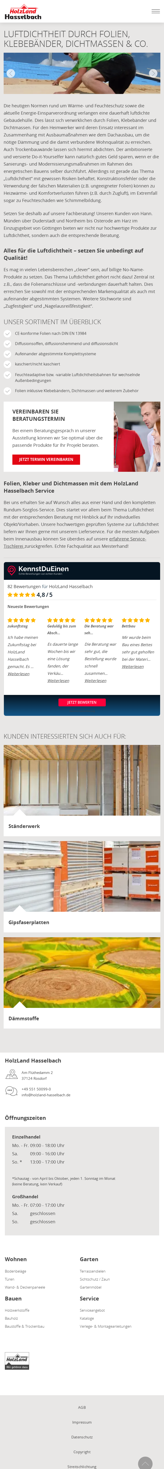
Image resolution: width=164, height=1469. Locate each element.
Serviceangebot (92, 1310)
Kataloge (87, 1318)
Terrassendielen (93, 1271)
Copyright (82, 1451)
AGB (82, 1407)
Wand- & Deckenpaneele (25, 1287)
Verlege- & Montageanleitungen (105, 1326)
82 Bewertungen (24, 586)
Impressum (82, 1422)
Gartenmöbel (90, 1287)
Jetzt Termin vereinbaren (46, 459)
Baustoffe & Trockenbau (24, 1326)
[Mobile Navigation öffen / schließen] (154, 11)
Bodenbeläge (15, 1271)
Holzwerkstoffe (17, 1310)
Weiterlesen (18, 673)
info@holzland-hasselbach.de (46, 1094)
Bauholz (11, 1318)
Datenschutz (82, 1437)
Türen (9, 1279)
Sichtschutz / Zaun (95, 1279)
